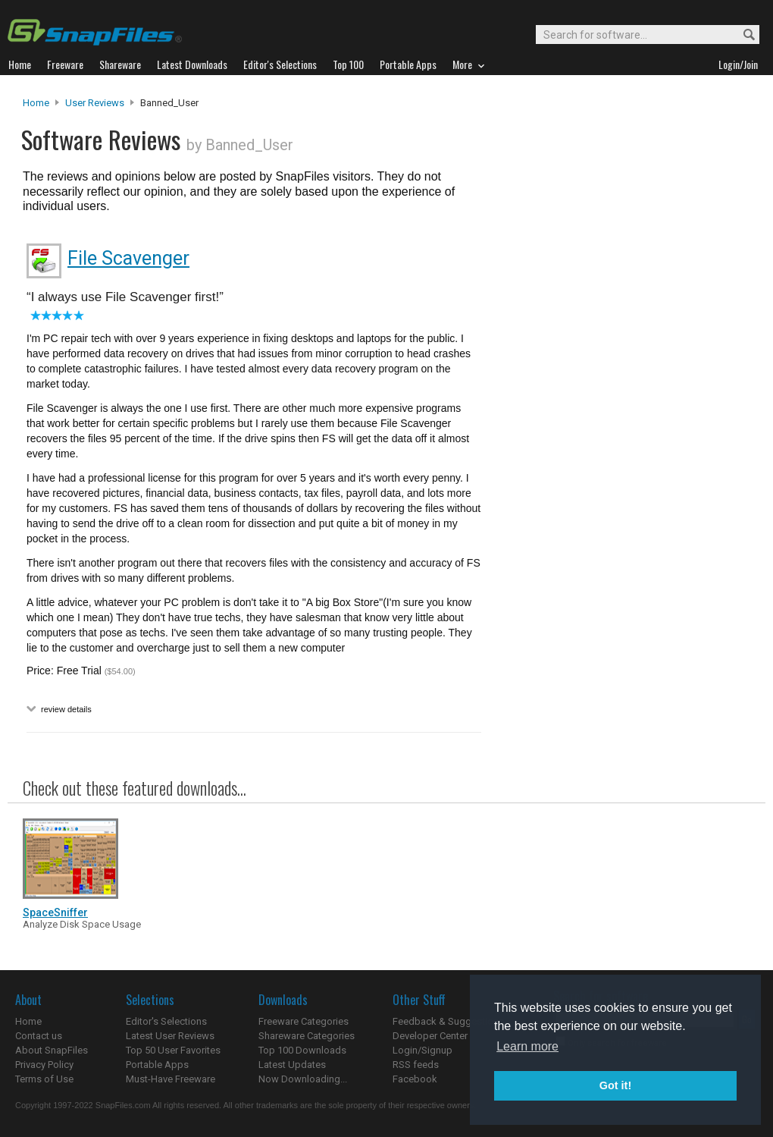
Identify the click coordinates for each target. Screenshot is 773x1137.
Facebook (415, 1079)
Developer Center (430, 1035)
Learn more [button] (527, 1046)
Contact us (38, 1035)
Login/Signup (422, 1050)
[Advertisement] (621, 404)
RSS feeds (416, 1064)
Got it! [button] (615, 1085)
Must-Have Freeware (170, 1079)
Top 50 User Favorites (173, 1050)
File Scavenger (128, 258)
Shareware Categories (306, 1035)
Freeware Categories (303, 1021)
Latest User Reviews (170, 1035)
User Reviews (94, 102)
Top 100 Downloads (302, 1050)
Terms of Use (44, 1079)
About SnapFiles (51, 1050)
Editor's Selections (166, 1021)
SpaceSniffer (55, 912)
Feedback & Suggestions (448, 1021)
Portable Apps (157, 1064)
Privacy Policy (44, 1064)
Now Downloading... (302, 1079)
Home (36, 102)
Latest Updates (292, 1064)
